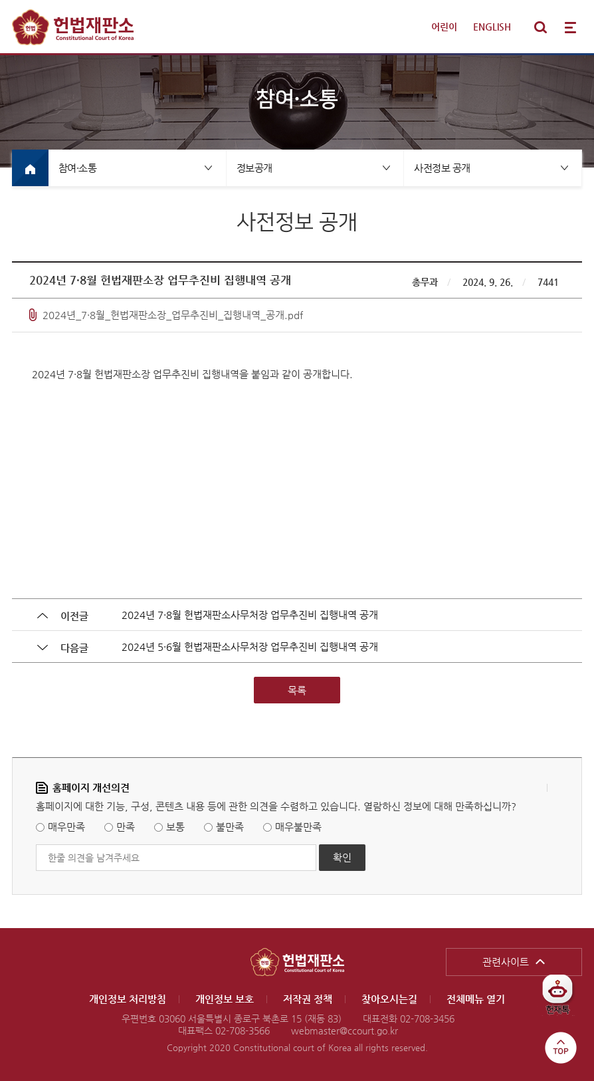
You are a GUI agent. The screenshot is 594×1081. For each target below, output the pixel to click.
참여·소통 (77, 168)
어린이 (444, 26)
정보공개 (254, 168)
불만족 (230, 827)
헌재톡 (562, 999)
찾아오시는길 (389, 999)
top (560, 1047)
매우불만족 (298, 827)
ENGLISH (492, 26)
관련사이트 (505, 961)
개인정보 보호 (224, 999)
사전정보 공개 (442, 168)
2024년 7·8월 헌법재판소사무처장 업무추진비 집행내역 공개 (250, 614)
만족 (125, 827)
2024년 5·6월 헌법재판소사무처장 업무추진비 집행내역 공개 (250, 646)
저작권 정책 (307, 999)
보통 (175, 827)
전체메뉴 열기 (570, 27)
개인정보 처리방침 (127, 999)
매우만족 (66, 827)
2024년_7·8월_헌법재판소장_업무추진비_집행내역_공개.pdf (173, 314)
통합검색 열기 (540, 27)
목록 (297, 690)
